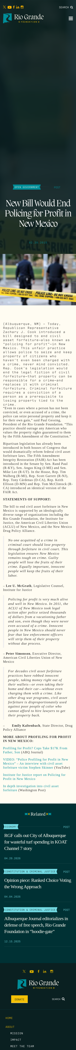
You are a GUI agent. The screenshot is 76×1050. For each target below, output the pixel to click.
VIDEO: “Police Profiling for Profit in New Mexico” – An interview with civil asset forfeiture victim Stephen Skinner (35, 763)
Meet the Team (22, 1046)
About (10, 1026)
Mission (16, 1033)
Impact (15, 1039)
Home (9, 1018)
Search (66, 7)
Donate (19, 999)
